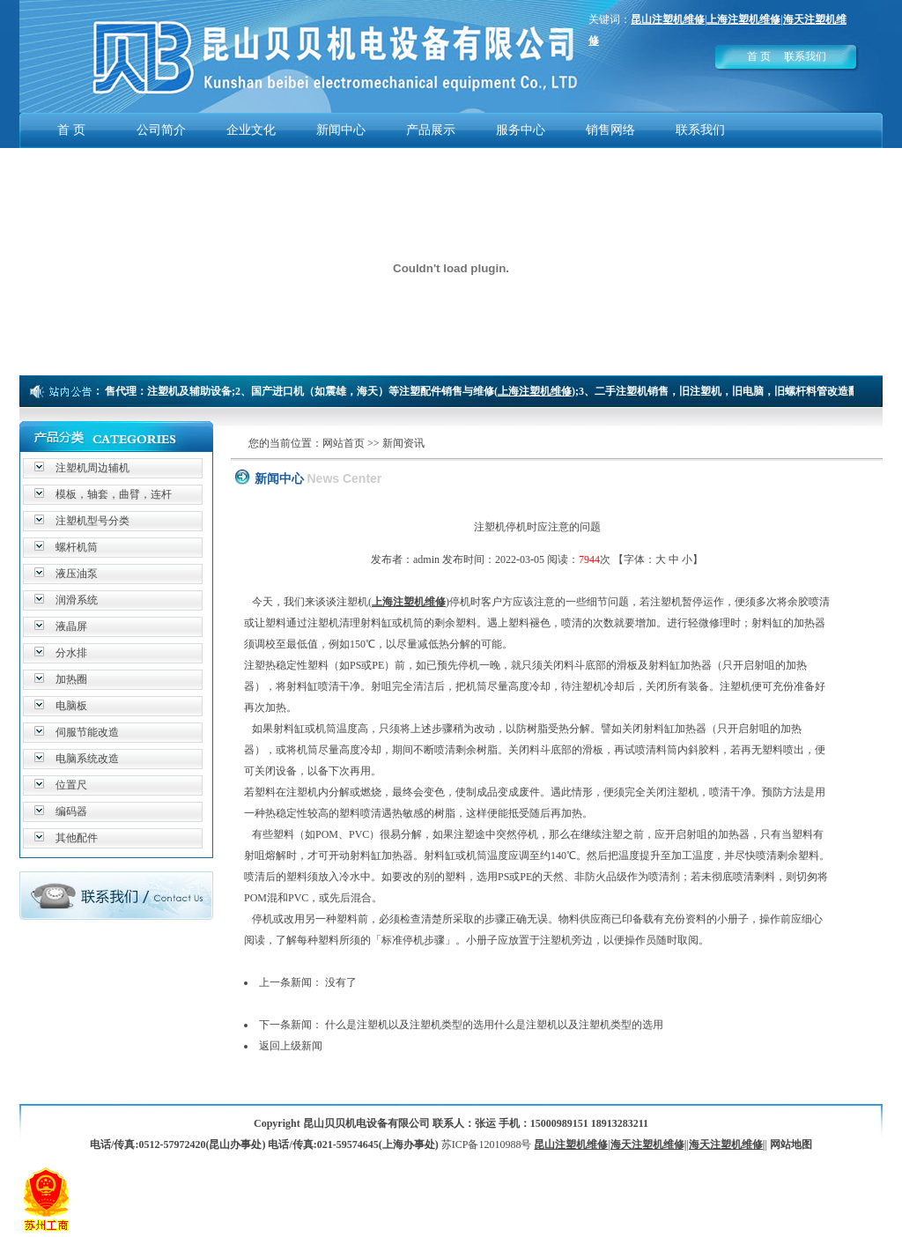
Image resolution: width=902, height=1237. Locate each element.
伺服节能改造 (87, 732)
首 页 (759, 56)
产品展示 (430, 130)
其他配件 (76, 838)
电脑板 (71, 706)
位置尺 (71, 785)
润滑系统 (76, 600)
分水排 (71, 653)
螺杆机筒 (76, 547)
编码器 (71, 811)
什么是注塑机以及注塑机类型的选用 (409, 1024)
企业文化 (251, 130)
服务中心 (520, 130)
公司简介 (161, 130)
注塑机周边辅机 (92, 468)
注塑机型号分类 (92, 521)
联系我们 (805, 56)
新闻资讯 (403, 443)
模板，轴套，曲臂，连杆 (113, 494)
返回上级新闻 (290, 1046)
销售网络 (610, 130)
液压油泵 (76, 573)
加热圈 (71, 679)
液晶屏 (71, 626)
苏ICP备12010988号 (486, 1144)
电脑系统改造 (87, 758)
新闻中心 (341, 130)
